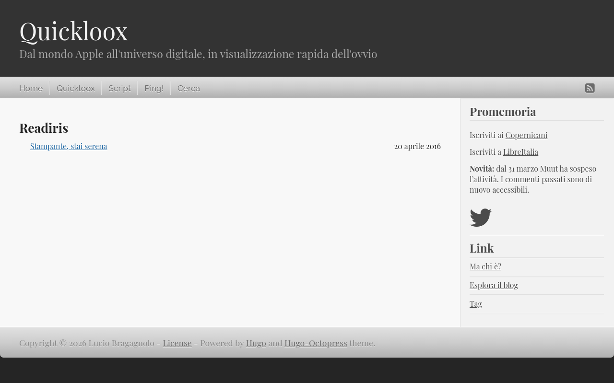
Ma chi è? (485, 266)
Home (31, 88)
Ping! (154, 88)
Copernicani (527, 135)
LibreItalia (520, 152)
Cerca (188, 88)
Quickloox (73, 30)
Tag (476, 304)
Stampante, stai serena (68, 146)
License (177, 342)
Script (119, 88)
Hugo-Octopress (315, 342)
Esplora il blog (494, 285)
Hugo (256, 342)
